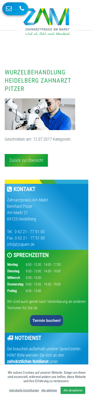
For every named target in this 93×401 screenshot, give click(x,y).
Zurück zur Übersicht (26, 160)
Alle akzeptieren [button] (72, 390)
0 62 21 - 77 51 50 (29, 231)
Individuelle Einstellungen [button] (24, 390)
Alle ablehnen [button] (49, 390)
